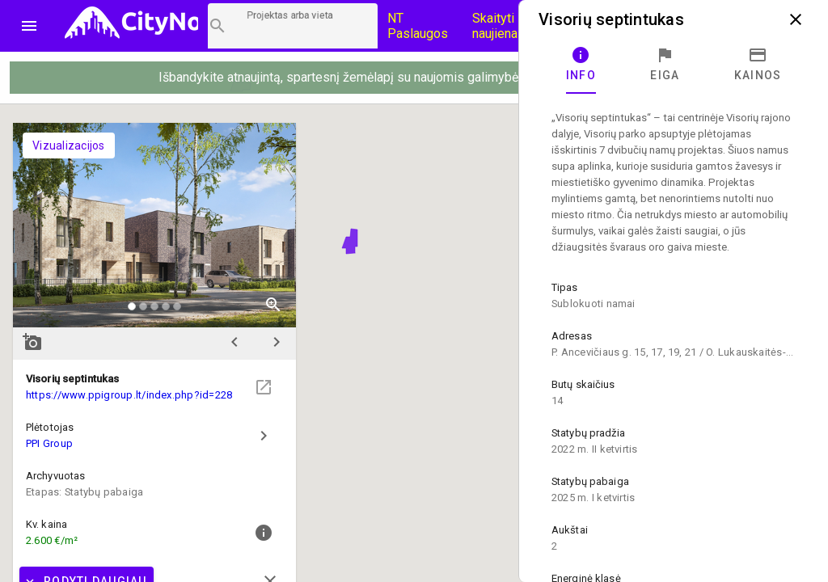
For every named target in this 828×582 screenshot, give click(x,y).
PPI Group (49, 443)
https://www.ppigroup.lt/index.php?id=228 (129, 395)
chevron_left (234, 342)
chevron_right (276, 342)
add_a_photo (32, 342)
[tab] (581, 65)
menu (29, 26)
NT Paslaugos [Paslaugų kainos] (417, 26)
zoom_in (273, 304)
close (795, 19)
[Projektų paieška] (293, 25)
